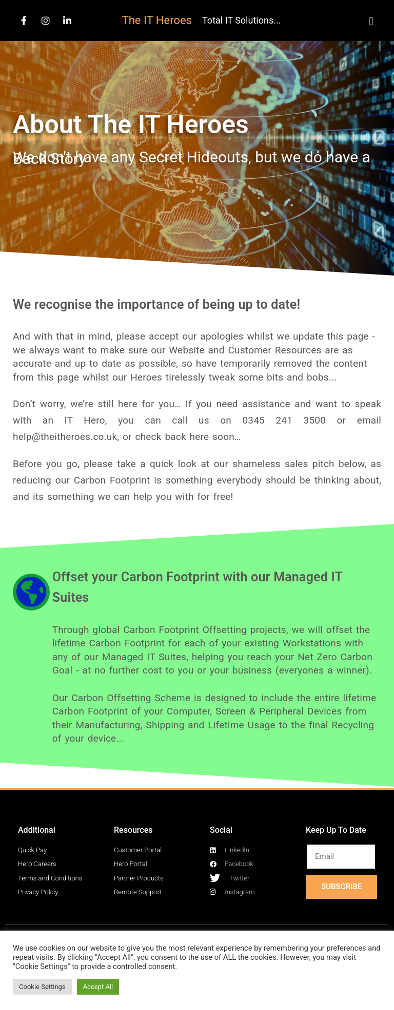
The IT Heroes (157, 20)
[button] (371, 21)
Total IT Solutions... (241, 20)
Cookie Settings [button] (42, 987)
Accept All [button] (98, 987)
